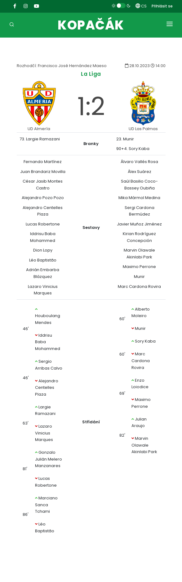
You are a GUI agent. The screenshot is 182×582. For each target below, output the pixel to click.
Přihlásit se (162, 6)
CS (141, 6)
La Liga (91, 74)
